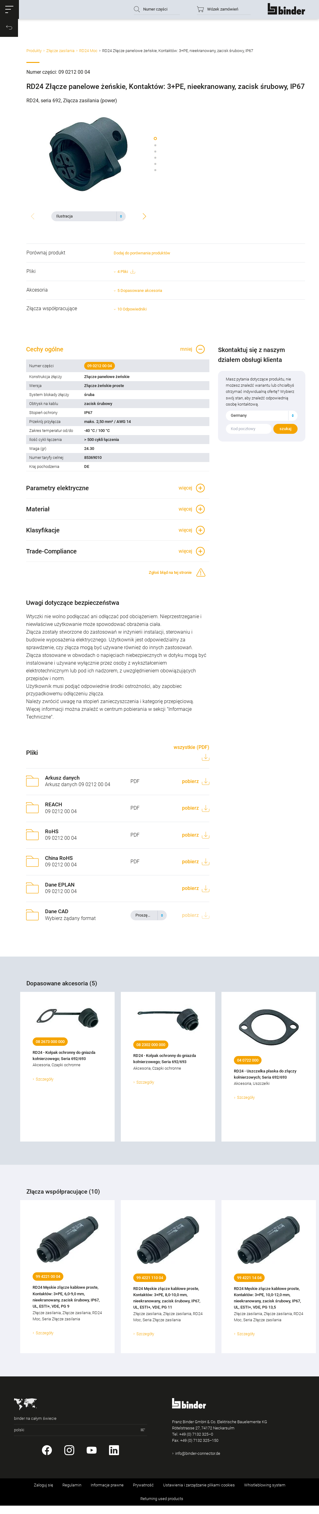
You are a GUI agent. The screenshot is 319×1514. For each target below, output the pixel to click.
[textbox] (86, 216)
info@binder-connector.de (197, 1461)
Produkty (34, 53)
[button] (11, 11)
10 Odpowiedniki (132, 310)
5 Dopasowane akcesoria (139, 292)
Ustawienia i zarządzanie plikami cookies (199, 1493)
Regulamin (71, 1493)
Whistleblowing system (264, 1493)
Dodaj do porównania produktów (142, 255)
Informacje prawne (107, 1493)
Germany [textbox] (239, 419)
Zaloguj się (43, 1493)
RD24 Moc (88, 53)
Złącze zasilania (60, 53)
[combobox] (88, 216)
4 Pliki (126, 274)
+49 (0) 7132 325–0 (196, 1442)
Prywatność (143, 1493)
